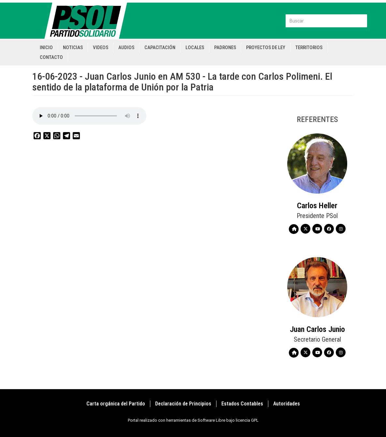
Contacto (51, 57)
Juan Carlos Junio (317, 329)
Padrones (225, 47)
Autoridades (286, 404)
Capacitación (159, 47)
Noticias (73, 47)
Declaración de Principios (183, 404)
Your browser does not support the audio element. (89, 116)
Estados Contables (242, 404)
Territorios (308, 47)
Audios (126, 47)
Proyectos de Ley (265, 47)
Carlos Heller (317, 205)
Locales (195, 47)
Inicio (46, 47)
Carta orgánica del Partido (115, 404)
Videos (100, 47)
